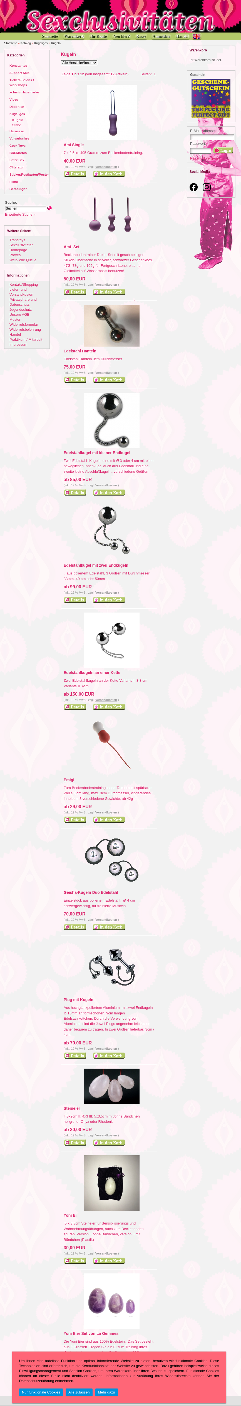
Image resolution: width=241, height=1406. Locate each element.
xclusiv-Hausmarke (24, 92)
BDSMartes (18, 153)
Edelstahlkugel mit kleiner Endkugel (97, 453)
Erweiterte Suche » (20, 214)
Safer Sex (16, 160)
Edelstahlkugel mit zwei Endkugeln (96, 565)
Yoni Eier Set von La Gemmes (91, 1333)
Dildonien (16, 106)
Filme (13, 181)
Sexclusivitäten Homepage (21, 247)
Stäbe (16, 125)
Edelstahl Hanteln (80, 351)
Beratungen (18, 189)
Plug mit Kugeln (78, 999)
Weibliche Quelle (22, 260)
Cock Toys (17, 145)
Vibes (13, 99)
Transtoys (17, 240)
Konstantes (18, 65)
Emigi (69, 780)
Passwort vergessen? (207, 158)
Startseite (10, 43)
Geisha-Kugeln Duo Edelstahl (91, 892)
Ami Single (74, 145)
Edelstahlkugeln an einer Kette (92, 672)
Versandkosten (106, 166)
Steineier (72, 1108)
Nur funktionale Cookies (41, 1392)
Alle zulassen (79, 1392)
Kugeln (56, 43)
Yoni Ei (70, 1215)
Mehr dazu (106, 1392)
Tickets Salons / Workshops (21, 82)
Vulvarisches (19, 138)
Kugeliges (41, 43)
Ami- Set (71, 247)
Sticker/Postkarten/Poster (29, 174)
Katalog (26, 43)
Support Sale (19, 72)
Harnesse (16, 131)
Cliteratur (16, 167)
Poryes (15, 255)
